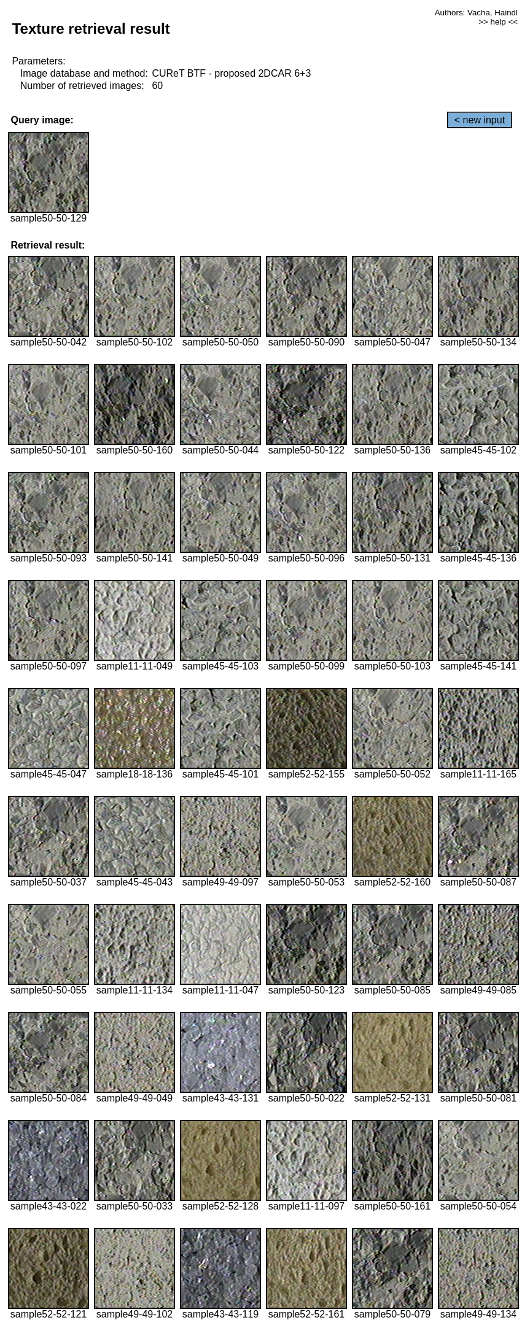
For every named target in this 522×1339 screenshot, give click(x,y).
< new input (479, 120)
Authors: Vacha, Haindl (476, 12)
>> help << (498, 21)
